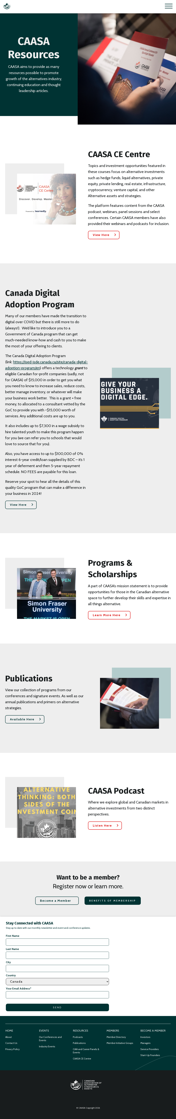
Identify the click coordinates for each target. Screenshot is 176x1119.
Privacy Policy (12, 1049)
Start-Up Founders (150, 1055)
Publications (79, 1043)
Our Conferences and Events (50, 1039)
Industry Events (47, 1046)
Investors (145, 1037)
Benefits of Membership (112, 900)
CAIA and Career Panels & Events (86, 1051)
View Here (101, 235)
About (8, 1037)
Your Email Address (18, 988)
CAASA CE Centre (82, 1058)
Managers (145, 1043)
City (8, 962)
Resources (80, 1030)
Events (44, 1030)
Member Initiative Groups (120, 1043)
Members (113, 1030)
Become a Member (55, 901)
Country (11, 975)
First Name (12, 935)
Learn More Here (106, 615)
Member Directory (116, 1037)
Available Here (22, 719)
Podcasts (78, 1037)
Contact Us (11, 1043)
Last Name (12, 949)
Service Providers (149, 1049)
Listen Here (102, 825)
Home (9, 1030)
